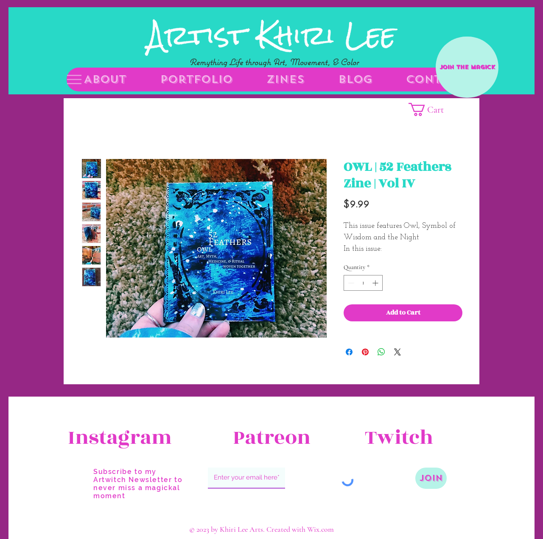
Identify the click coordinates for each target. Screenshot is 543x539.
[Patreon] (271, 438)
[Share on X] (397, 352)
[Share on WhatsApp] (381, 352)
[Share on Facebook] (349, 352)
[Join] (431, 478)
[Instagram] (120, 438)
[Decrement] (350, 282)
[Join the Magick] (467, 67)
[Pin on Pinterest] (365, 352)
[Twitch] (416, 438)
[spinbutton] (363, 282)
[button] (74, 79)
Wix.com (320, 529)
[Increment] (376, 282)
